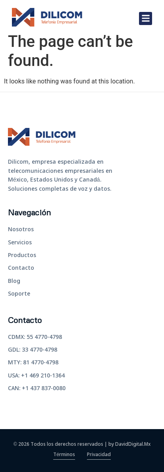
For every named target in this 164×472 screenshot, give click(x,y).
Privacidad (99, 455)
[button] (145, 18)
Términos (64, 455)
